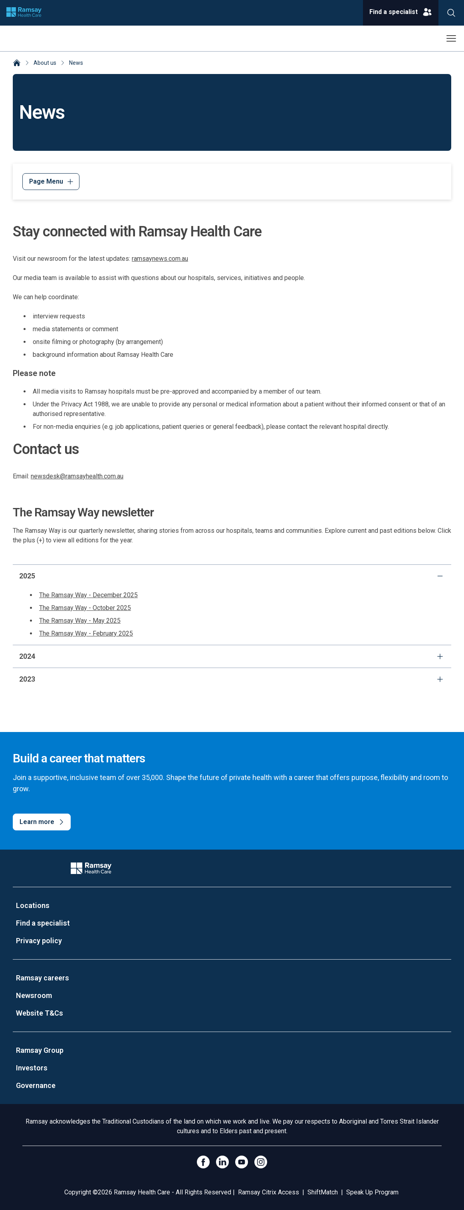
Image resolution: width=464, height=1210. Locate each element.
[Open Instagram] (260, 1162)
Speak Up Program (372, 1192)
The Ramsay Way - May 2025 (80, 620)
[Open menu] (451, 38)
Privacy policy (39, 940)
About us (45, 63)
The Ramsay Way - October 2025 (85, 608)
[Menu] (50, 181)
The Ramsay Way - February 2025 (86, 633)
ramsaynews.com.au (160, 258)
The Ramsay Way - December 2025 (88, 595)
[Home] (17, 63)
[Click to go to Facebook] (203, 1162)
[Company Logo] (91, 868)
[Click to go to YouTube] (241, 1162)
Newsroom (34, 995)
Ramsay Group (39, 1050)
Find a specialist (43, 923)
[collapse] (440, 576)
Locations (33, 905)
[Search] (451, 13)
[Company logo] (24, 13)
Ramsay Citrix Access (268, 1192)
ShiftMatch (322, 1192)
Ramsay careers (42, 978)
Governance (36, 1085)
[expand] (440, 656)
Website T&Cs (39, 1013)
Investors (32, 1068)
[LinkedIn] (222, 1162)
